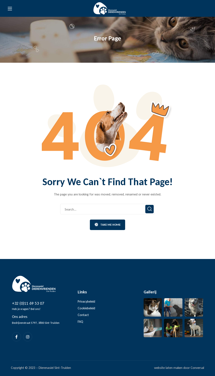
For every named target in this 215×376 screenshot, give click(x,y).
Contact (83, 315)
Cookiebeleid (86, 308)
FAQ (80, 322)
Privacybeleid (86, 301)
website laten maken (168, 368)
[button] (107, 225)
